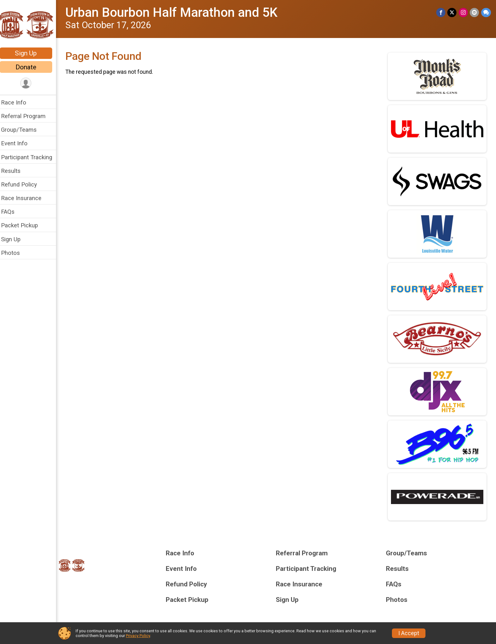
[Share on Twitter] (452, 12)
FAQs (12, 211)
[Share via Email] (474, 12)
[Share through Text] (486, 12)
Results (15, 170)
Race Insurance (25, 198)
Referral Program (27, 116)
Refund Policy (23, 184)
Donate (30, 67)
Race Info (17, 102)
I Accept (408, 633)
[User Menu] (30, 83)
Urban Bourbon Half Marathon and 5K (176, 12)
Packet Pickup (23, 225)
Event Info (18, 143)
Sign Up (30, 53)
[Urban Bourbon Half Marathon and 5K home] (30, 24)
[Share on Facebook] (441, 12)
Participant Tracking (30, 157)
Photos (14, 252)
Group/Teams (23, 129)
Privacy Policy (138, 635)
